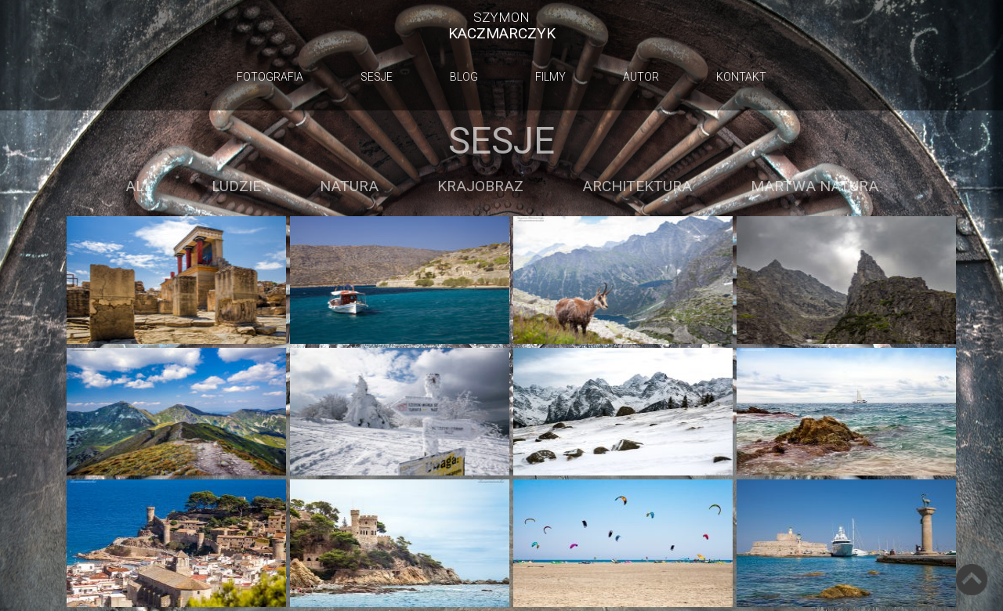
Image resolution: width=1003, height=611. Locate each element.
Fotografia (270, 76)
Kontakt (741, 76)
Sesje (376, 76)
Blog (464, 76)
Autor (641, 76)
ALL (139, 186)
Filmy (550, 76)
